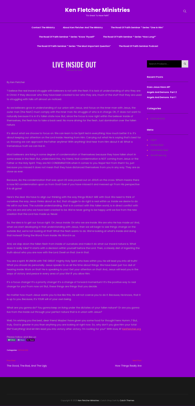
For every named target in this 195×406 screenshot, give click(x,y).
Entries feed (157, 145)
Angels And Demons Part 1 (161, 97)
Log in (154, 139)
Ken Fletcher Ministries (97, 10)
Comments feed (159, 150)
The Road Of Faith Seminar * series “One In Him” (137, 27)
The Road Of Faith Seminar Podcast (138, 46)
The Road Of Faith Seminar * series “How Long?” (129, 36)
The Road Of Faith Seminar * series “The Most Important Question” (74, 46)
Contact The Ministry (43, 27)
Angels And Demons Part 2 (162, 92)
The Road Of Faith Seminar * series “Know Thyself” (67, 36)
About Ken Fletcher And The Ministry (83, 27)
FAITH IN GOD (23, 350)
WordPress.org (158, 155)
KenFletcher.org (131, 329)
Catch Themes (127, 400)
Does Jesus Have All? (158, 87)
